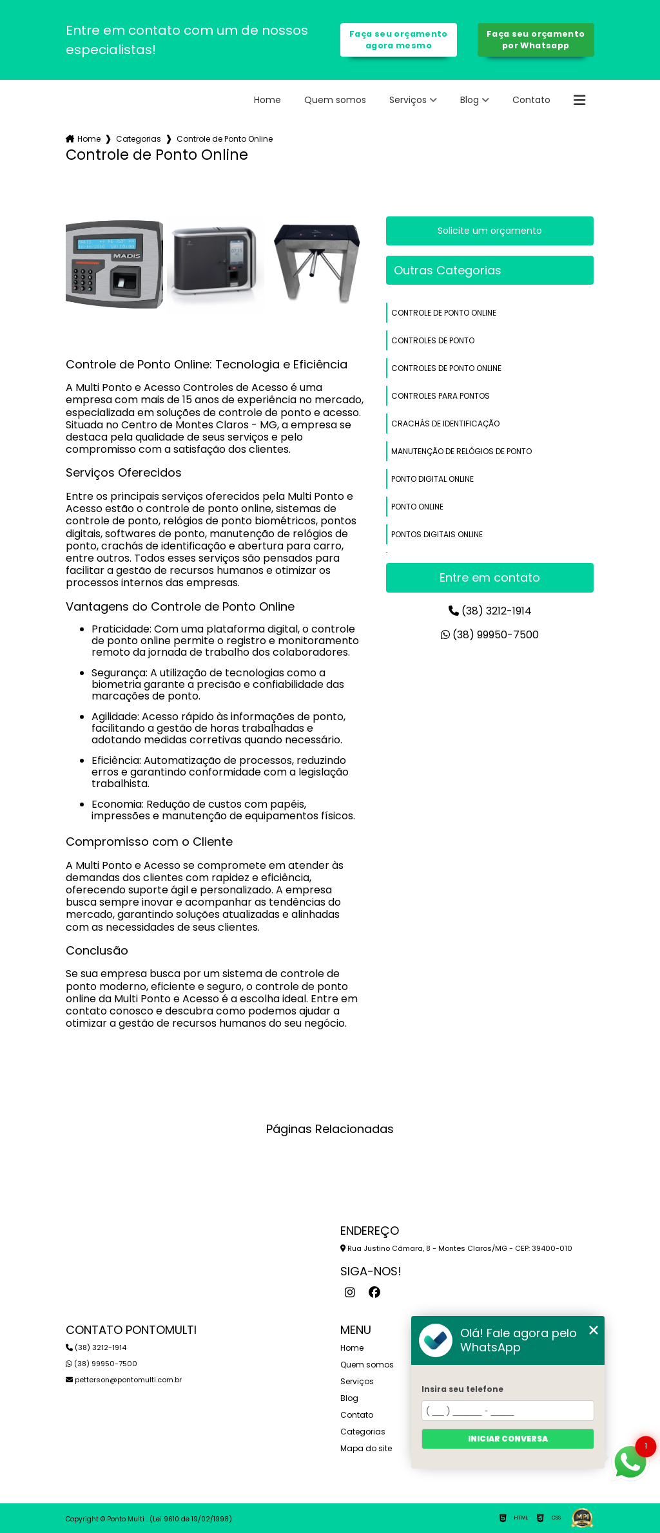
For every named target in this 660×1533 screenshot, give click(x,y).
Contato (531, 99)
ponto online (417, 506)
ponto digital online (432, 478)
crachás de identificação (445, 423)
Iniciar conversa (508, 1438)
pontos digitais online (437, 534)
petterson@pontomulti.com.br (124, 1380)
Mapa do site (366, 1448)
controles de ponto (432, 340)
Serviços (408, 99)
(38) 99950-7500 (490, 634)
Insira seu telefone (462, 1389)
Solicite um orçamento (490, 230)
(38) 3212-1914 (490, 611)
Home (267, 99)
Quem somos (335, 99)
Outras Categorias (447, 270)
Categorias (138, 138)
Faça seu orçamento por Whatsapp (536, 39)
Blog (469, 99)
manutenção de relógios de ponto (461, 451)
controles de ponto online (446, 368)
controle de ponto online (443, 312)
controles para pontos (440, 395)
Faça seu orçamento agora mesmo (398, 39)
